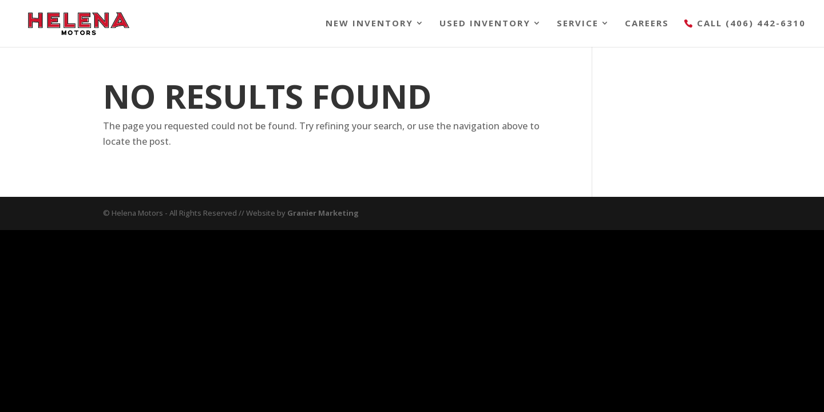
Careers (647, 24)
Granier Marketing (323, 213)
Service (578, 24)
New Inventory (369, 24)
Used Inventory (484, 24)
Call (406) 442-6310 (751, 24)
